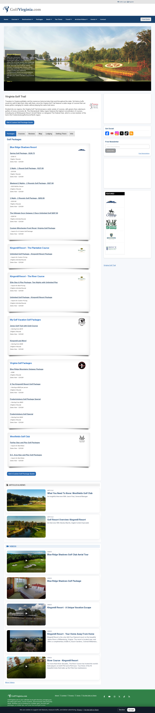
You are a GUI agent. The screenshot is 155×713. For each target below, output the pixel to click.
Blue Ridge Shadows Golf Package (64, 581)
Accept (131, 710)
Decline (122, 710)
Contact (64, 695)
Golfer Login (122, 2)
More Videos (10, 682)
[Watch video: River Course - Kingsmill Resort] (26, 667)
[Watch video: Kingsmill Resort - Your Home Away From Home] (26, 641)
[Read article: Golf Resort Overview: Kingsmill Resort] (26, 527)
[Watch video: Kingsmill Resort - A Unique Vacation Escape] (26, 614)
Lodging (49, 134)
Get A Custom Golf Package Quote (20, 122)
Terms (78, 695)
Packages (11, 134)
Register (131, 2)
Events (94, 19)
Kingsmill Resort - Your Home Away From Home (70, 634)
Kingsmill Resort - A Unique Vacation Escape (69, 607)
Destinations (27, 19)
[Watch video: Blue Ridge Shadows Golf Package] (26, 588)
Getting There (61, 134)
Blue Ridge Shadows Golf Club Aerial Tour (67, 554)
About (57, 695)
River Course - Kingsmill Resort (62, 660)
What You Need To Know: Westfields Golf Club (69, 493)
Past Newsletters (144, 153)
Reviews (32, 134)
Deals (49, 19)
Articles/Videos (81, 19)
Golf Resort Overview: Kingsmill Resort (66, 519)
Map (40, 134)
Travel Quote (146, 19)
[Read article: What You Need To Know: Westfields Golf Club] (26, 500)
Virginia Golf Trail (110, 265)
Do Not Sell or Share (89, 695)
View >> (9, 81)
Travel (68, 19)
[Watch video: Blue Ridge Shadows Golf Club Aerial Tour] (26, 562)
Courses (15, 19)
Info (71, 134)
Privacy (71, 695)
